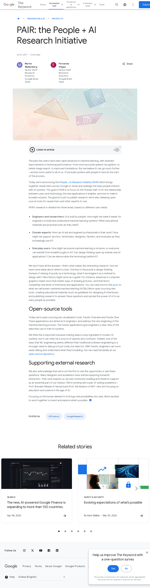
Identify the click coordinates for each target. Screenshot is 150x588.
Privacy (27, 566)
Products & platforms (73, 5)
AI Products (54, 416)
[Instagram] (24, 550)
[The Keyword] (18, 18)
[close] (141, 561)
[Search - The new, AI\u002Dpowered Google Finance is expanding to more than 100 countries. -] (36, 490)
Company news (90, 4)
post (115, 284)
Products (57, 18)
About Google (53, 566)
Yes (107, 577)
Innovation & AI (56, 4)
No (120, 577)
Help (10, 577)
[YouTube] (40, 550)
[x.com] (32, 550)
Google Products (75, 566)
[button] (127, 64)
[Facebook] (48, 550)
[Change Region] (42, 577)
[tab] (59, 531)
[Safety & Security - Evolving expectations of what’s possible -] (113, 490)
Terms (38, 566)
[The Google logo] (11, 566)
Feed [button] (101, 4)
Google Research (75, 416)
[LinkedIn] (57, 550)
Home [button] (43, 4)
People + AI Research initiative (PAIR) (79, 182)
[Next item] (136, 488)
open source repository (41, 354)
